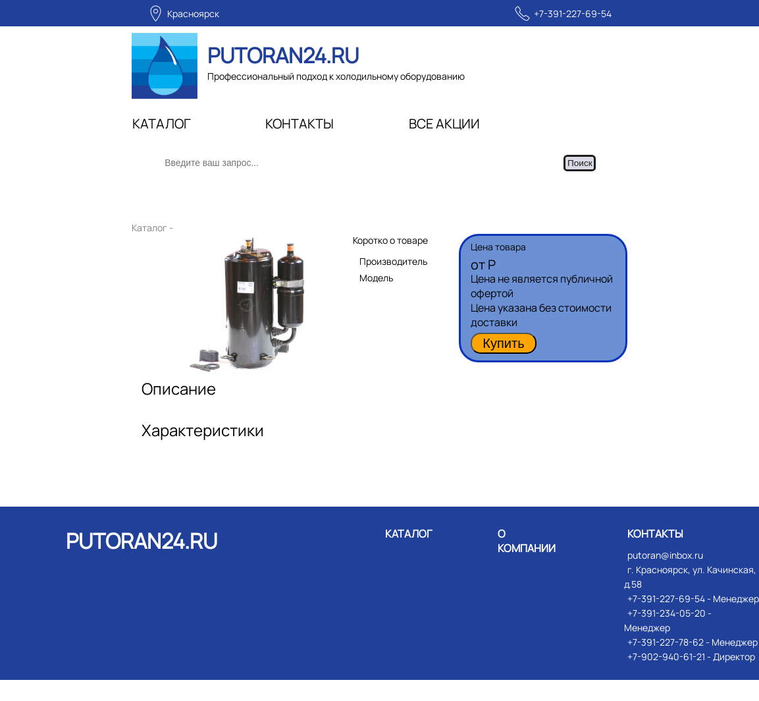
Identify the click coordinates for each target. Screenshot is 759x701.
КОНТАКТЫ (299, 123)
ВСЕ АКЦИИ (444, 123)
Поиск (594, 173)
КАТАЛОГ (161, 123)
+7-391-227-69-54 (573, 13)
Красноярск (193, 13)
